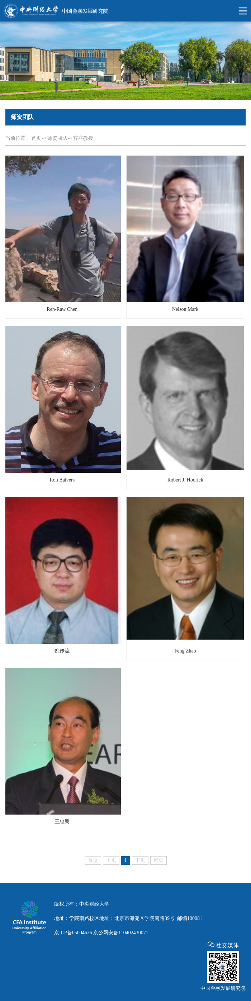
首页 (36, 138)
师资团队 (57, 138)
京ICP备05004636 (73, 932)
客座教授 (83, 138)
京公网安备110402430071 (120, 932)
